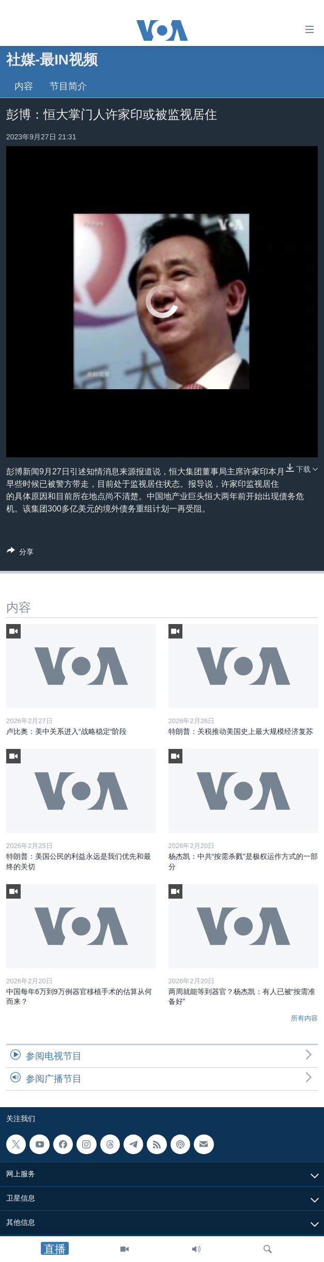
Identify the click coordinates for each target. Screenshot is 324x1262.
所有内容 (304, 1018)
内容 (23, 86)
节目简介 (68, 86)
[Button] (20, 553)
